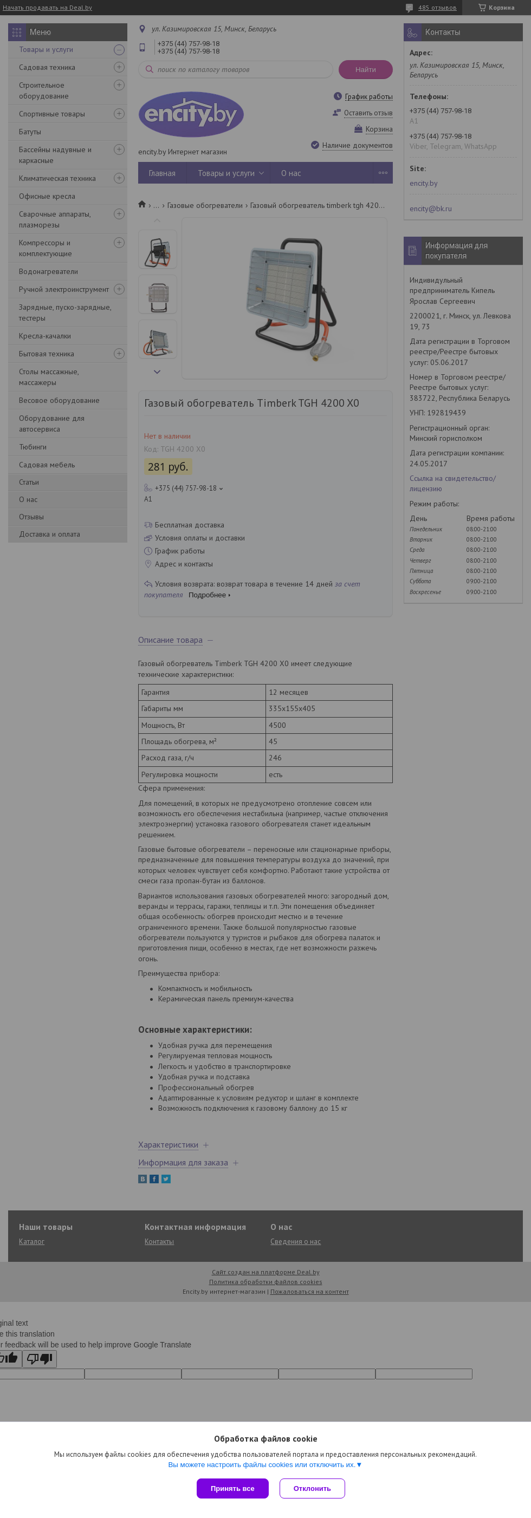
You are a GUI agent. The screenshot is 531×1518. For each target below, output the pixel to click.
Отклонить (312, 1488)
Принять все (233, 1488)
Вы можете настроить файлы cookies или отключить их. (261, 1465)
